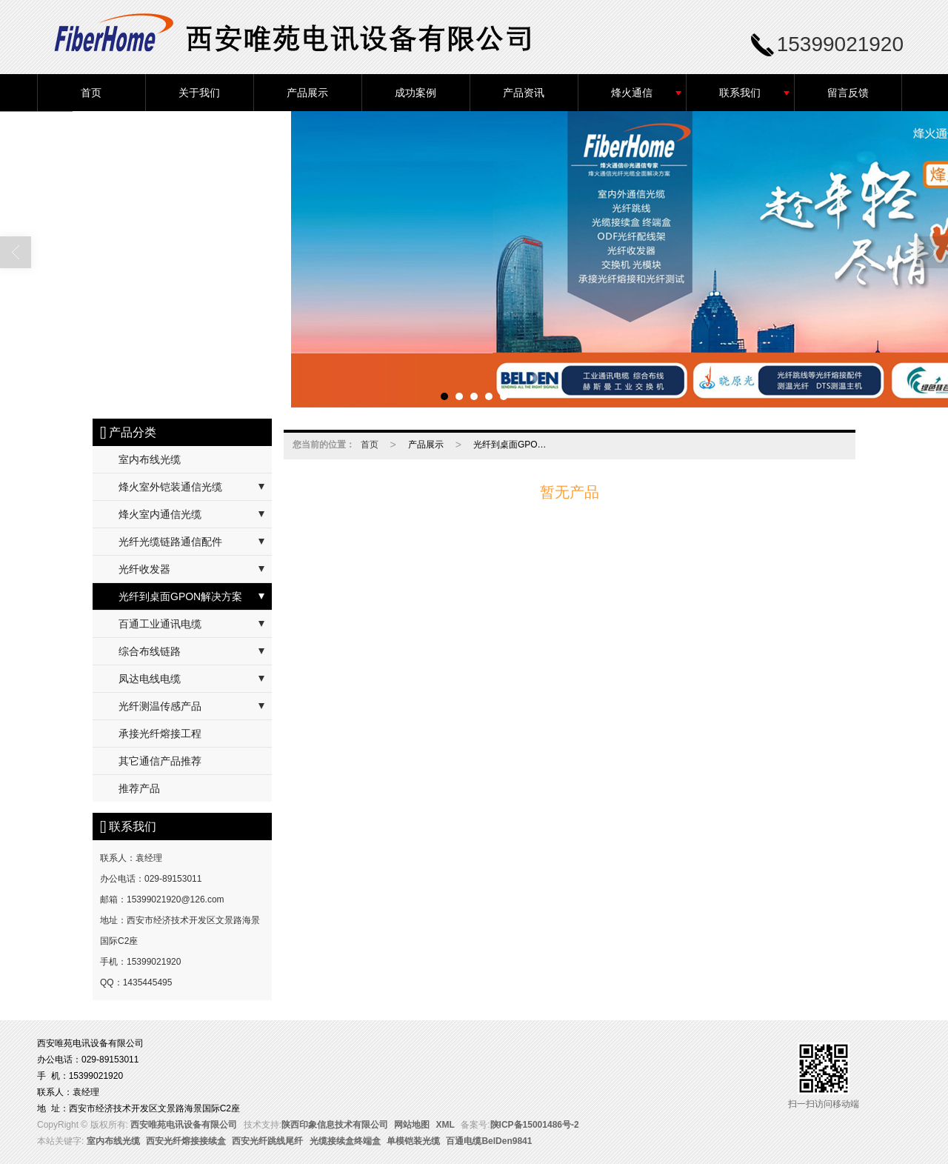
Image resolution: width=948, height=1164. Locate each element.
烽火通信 (631, 93)
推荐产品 (139, 788)
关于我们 (199, 93)
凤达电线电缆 (149, 679)
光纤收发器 (144, 569)
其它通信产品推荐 (159, 761)
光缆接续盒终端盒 (345, 1141)
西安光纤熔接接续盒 (186, 1141)
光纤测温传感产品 (159, 706)
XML (445, 1125)
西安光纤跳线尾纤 (267, 1141)
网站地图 (412, 1125)
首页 (91, 93)
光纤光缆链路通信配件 (170, 542)
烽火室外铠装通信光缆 (170, 487)
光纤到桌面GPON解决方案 (180, 596)
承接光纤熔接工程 (159, 733)
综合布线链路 (149, 651)
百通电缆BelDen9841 (489, 1141)
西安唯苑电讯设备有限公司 (183, 1125)
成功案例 (415, 93)
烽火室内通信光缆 (159, 514)
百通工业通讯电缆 (159, 624)
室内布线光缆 (149, 459)
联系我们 (740, 93)
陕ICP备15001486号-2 (534, 1125)
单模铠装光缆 (413, 1141)
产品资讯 (523, 93)
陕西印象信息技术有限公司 (334, 1125)
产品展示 (307, 93)
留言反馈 (848, 93)
